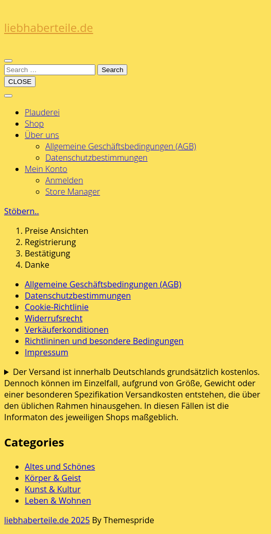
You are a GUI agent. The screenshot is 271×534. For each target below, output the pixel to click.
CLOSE (19, 81)
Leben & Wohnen (58, 500)
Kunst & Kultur (52, 489)
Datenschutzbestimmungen (96, 157)
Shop (34, 123)
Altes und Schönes (60, 466)
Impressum (46, 352)
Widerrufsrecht (53, 318)
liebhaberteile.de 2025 (47, 520)
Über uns (42, 135)
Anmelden (64, 180)
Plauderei (42, 112)
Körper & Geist (53, 478)
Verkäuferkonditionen (67, 329)
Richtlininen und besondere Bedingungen (104, 341)
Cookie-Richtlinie (57, 307)
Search (112, 70)
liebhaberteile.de (48, 27)
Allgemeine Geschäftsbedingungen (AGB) (120, 146)
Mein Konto (46, 169)
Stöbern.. (21, 211)
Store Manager (72, 191)
